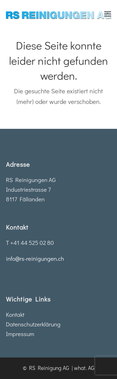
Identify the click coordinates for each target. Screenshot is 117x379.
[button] (107, 13)
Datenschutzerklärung (33, 324)
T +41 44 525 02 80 (30, 242)
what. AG (84, 368)
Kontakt (15, 314)
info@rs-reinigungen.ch (35, 258)
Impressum (20, 334)
